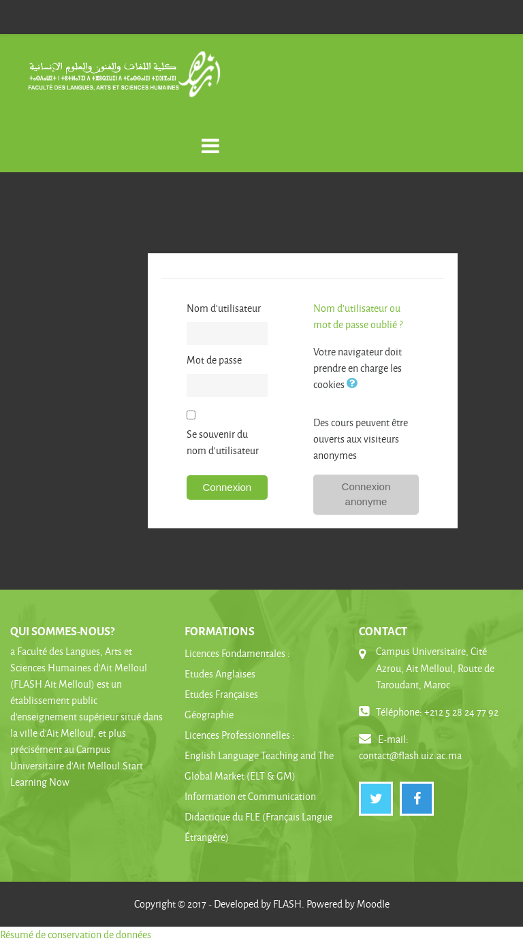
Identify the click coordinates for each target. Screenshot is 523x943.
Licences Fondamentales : (237, 653)
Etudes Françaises (221, 694)
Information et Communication (250, 796)
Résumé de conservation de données (75, 934)
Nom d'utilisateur (224, 308)
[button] (355, 384)
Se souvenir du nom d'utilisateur (223, 442)
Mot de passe (214, 360)
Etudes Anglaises (220, 674)
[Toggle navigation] (210, 138)
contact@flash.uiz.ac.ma (410, 755)
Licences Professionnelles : (240, 735)
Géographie (209, 714)
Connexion (226, 487)
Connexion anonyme (366, 494)
